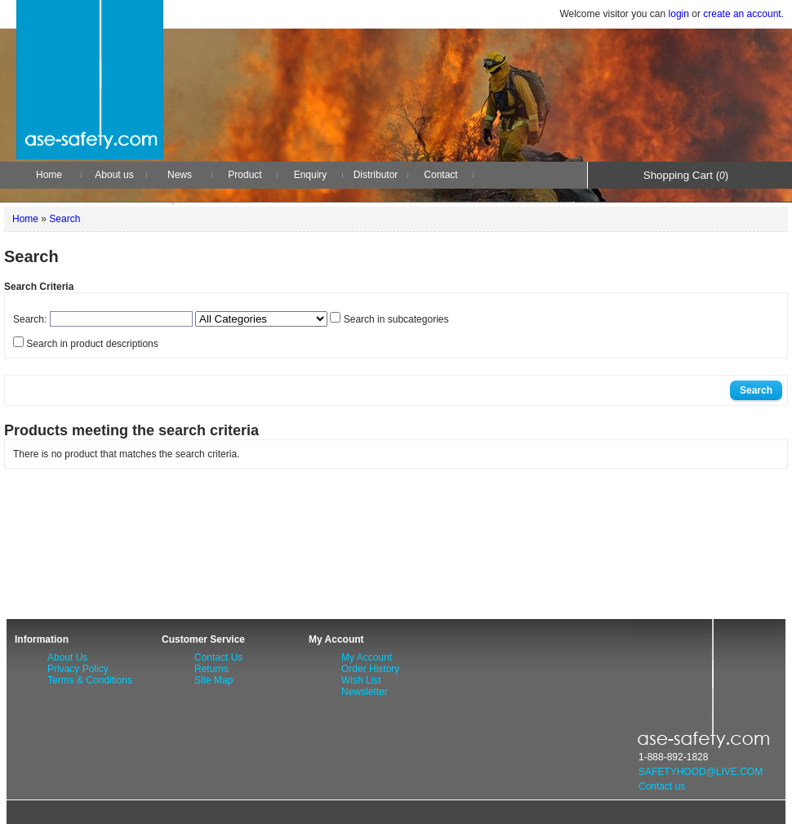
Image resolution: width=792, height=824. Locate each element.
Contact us (661, 786)
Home (49, 174)
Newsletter (364, 691)
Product (244, 174)
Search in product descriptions (92, 344)
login (679, 14)
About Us (67, 657)
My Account (366, 657)
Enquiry (310, 174)
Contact (440, 174)
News (179, 174)
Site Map (213, 680)
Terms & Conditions (89, 680)
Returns (211, 669)
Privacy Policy (78, 669)
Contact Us (218, 657)
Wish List (361, 680)
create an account (742, 14)
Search (64, 219)
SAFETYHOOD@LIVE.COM (700, 771)
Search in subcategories (396, 319)
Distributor (376, 174)
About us (114, 174)
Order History (370, 669)
